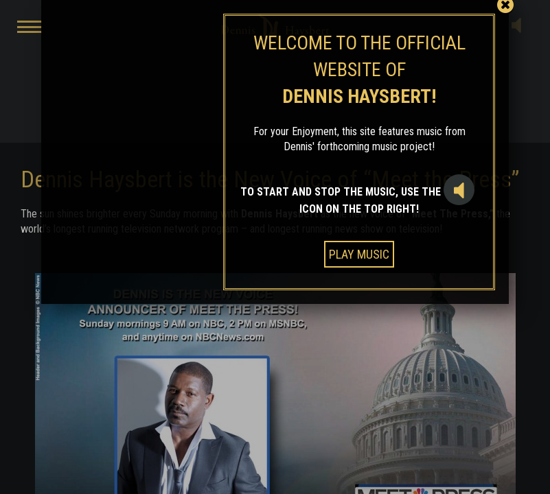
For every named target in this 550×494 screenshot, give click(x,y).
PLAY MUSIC (359, 254)
